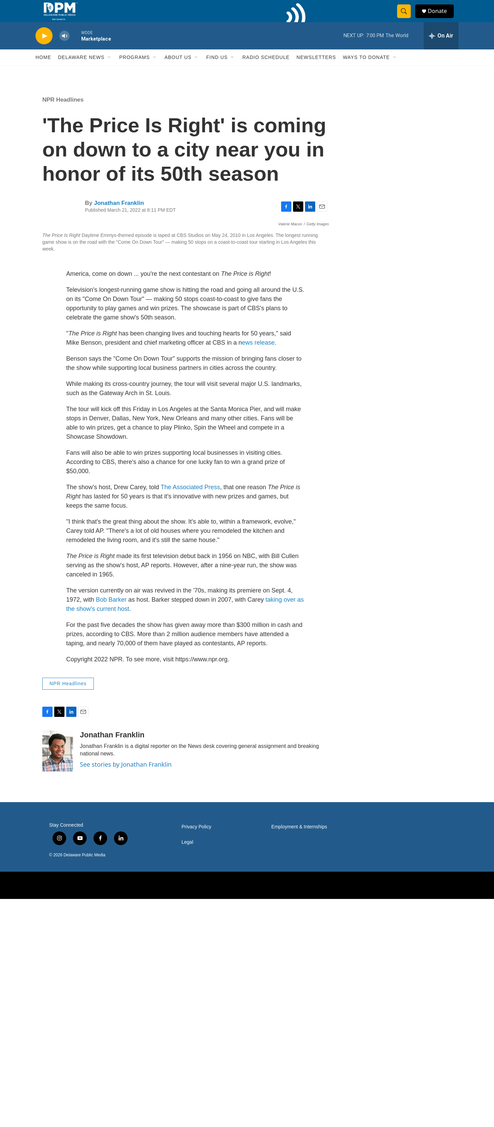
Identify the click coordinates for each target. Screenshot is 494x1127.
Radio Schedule (265, 71)
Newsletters (316, 71)
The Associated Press (190, 715)
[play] (44, 50)
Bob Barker (112, 828)
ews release (258, 571)
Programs (134, 71)
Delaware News (81, 71)
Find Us (217, 71)
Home (43, 71)
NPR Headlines (63, 113)
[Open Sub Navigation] (109, 71)
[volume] (64, 49)
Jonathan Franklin (119, 216)
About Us (177, 71)
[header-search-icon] (406, 18)
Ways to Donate (366, 71)
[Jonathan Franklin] (57, 979)
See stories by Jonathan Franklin (126, 992)
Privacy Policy (196, 1055)
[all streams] (441, 49)
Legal (187, 1070)
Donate (441, 17)
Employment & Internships (299, 1055)
